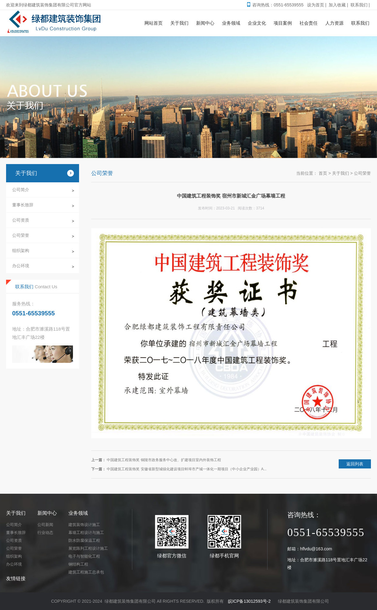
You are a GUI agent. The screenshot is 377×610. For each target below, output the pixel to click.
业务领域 (78, 513)
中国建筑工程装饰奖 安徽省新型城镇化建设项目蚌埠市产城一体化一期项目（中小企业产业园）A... (186, 469)
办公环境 (20, 265)
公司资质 (20, 220)
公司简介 (20, 189)
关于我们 (340, 173)
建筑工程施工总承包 (86, 572)
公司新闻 (45, 524)
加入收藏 (337, 4)
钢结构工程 (78, 564)
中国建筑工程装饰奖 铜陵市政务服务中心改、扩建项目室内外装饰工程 (164, 460)
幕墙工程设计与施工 (86, 532)
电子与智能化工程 (84, 556)
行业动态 (45, 532)
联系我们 (359, 4)
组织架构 (20, 250)
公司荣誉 (20, 235)
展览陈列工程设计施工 (88, 548)
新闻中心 (47, 513)
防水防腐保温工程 (84, 540)
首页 (323, 173)
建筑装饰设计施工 (84, 524)
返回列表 (354, 463)
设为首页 (315, 4)
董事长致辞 (22, 204)
